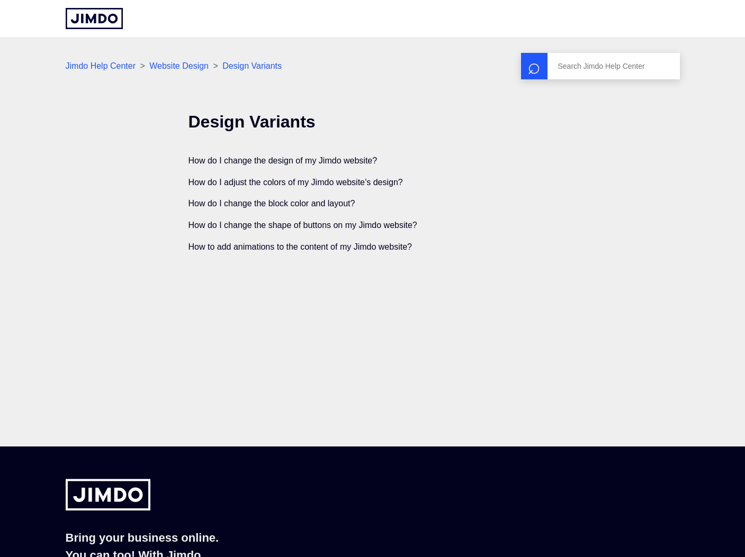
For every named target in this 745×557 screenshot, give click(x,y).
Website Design (179, 65)
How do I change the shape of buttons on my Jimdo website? (303, 225)
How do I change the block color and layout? (272, 203)
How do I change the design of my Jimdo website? (283, 160)
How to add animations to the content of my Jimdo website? (300, 246)
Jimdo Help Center (101, 65)
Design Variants (252, 65)
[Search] (600, 66)
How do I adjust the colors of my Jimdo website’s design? (296, 182)
